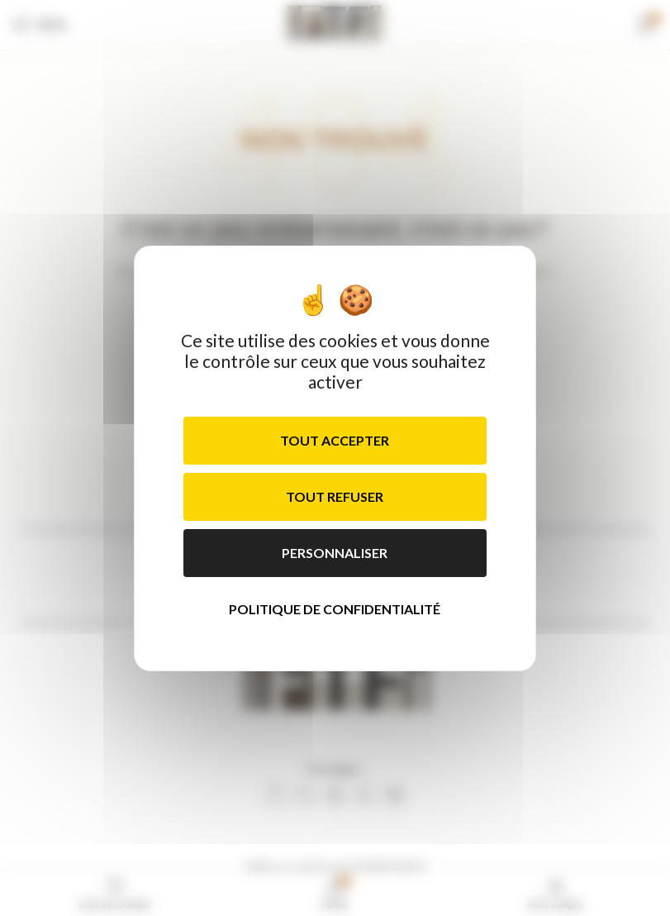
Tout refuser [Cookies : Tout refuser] (334, 496)
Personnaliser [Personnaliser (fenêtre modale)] (334, 553)
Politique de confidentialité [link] (334, 609)
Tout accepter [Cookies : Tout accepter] (334, 440)
